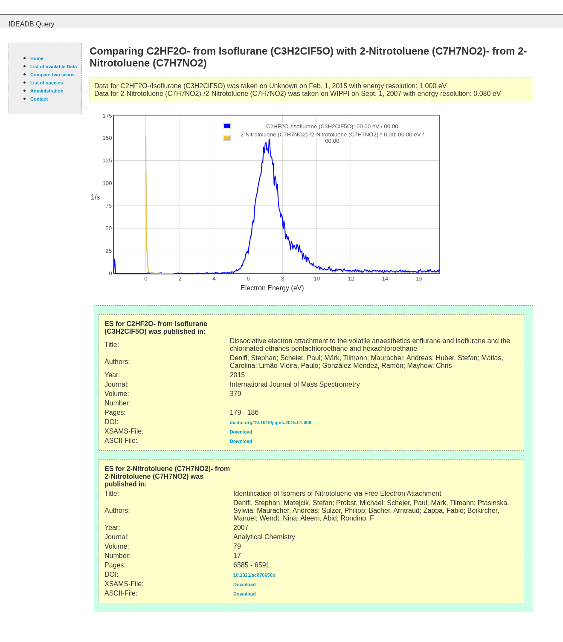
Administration (47, 90)
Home (37, 58)
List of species (46, 82)
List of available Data (53, 66)
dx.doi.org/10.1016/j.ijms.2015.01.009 (270, 422)
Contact (39, 98)
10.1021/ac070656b (254, 575)
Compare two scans (52, 74)
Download (241, 431)
